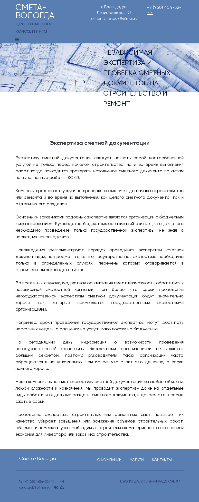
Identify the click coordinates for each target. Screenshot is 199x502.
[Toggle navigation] (17, 39)
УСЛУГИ (137, 459)
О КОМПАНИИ (109, 459)
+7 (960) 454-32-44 (164, 10)
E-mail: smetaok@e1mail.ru (114, 18)
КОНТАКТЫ (162, 459)
